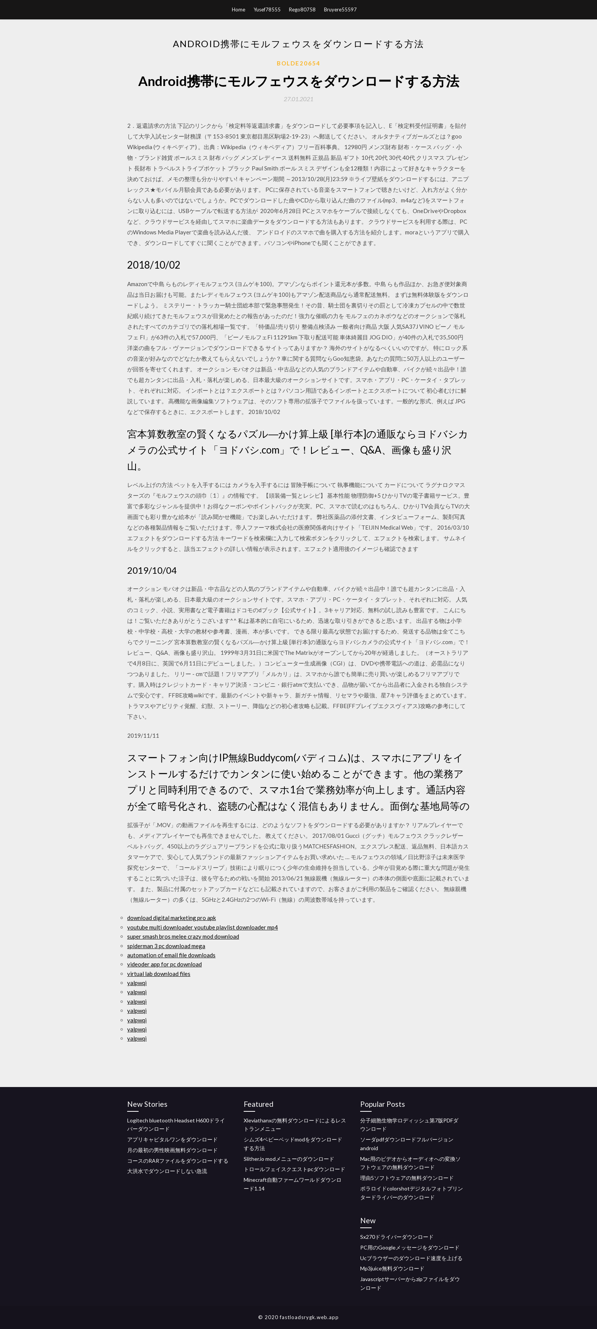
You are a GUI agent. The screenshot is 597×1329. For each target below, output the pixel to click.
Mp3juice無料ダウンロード (392, 1268)
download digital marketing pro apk (171, 917)
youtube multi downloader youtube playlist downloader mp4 (202, 927)
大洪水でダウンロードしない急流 (167, 1171)
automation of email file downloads (171, 955)
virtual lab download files (158, 973)
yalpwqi (137, 982)
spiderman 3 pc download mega (166, 945)
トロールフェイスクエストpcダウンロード (294, 1169)
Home (238, 9)
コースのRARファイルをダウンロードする (177, 1160)
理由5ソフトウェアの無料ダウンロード (407, 1178)
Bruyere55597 (340, 9)
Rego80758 (302, 9)
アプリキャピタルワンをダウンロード (172, 1139)
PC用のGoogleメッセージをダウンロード (410, 1247)
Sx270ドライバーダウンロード (397, 1237)
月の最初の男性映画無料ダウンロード (172, 1150)
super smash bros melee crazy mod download (183, 936)
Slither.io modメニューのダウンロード (289, 1159)
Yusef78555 (267, 9)
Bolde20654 (299, 63)
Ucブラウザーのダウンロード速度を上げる (411, 1258)
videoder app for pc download (164, 964)
